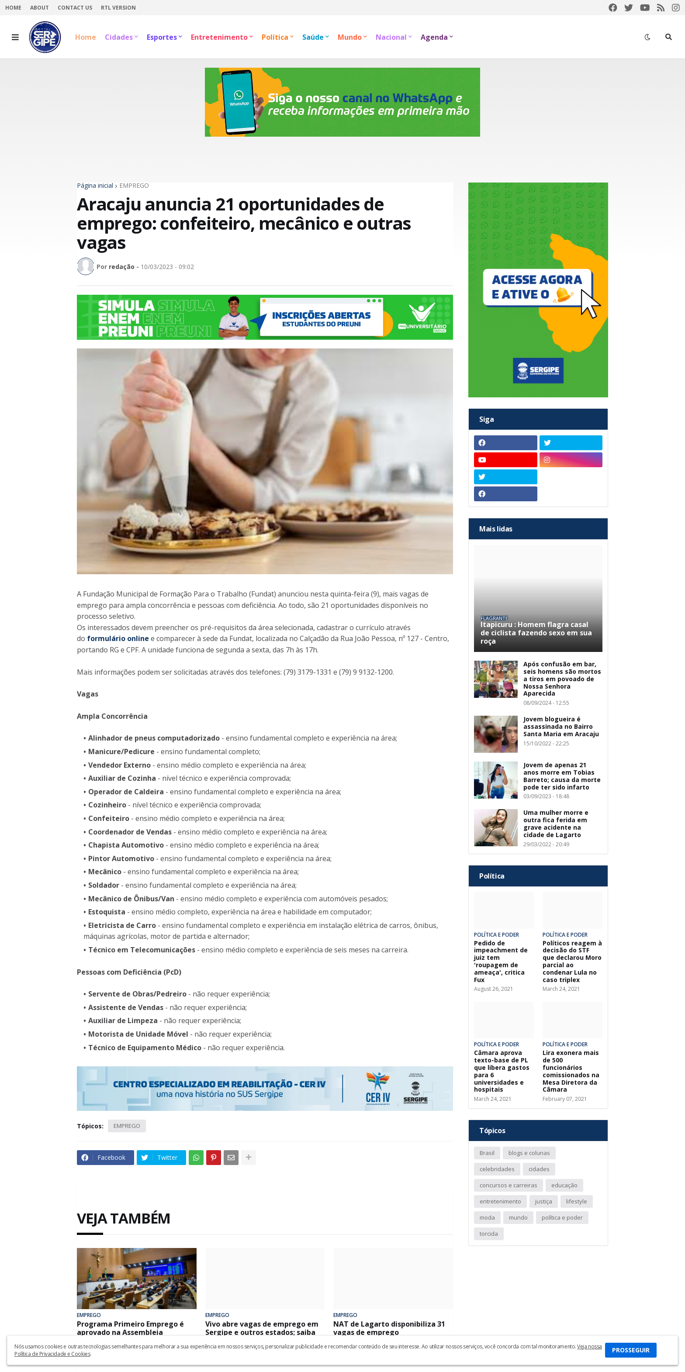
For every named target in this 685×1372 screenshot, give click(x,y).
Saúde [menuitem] (313, 37)
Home (13, 7)
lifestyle (576, 1201)
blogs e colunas (529, 1153)
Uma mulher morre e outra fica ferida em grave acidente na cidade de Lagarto (555, 823)
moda (487, 1217)
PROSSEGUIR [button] (631, 1350)
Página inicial (95, 186)
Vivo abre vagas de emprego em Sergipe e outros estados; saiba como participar (261, 1332)
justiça (543, 1201)
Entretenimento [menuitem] (219, 37)
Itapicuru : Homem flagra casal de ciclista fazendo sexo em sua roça (536, 633)
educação (564, 1185)
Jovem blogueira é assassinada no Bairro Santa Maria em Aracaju (561, 727)
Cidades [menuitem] (119, 37)
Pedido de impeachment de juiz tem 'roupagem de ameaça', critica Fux (501, 962)
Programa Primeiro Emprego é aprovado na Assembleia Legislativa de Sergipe (130, 1332)
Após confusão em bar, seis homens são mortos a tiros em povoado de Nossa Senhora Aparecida (562, 679)
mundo (518, 1217)
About (39, 7)
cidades (539, 1169)
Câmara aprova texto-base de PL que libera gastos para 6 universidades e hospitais (501, 1071)
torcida (489, 1234)
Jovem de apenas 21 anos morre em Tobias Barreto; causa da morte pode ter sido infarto (562, 776)
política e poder (562, 1217)
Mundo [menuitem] (350, 37)
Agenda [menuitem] (434, 37)
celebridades (497, 1169)
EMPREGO (134, 186)
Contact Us (75, 7)
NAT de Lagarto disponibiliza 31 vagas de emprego (389, 1328)
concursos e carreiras (508, 1185)
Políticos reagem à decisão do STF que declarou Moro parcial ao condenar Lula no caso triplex (572, 962)
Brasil (487, 1153)
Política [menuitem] (275, 37)
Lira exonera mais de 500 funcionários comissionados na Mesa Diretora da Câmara (571, 1071)
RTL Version (118, 7)
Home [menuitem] (85, 37)
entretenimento (500, 1201)
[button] (15, 37)
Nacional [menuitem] (391, 37)
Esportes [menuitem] (162, 37)
